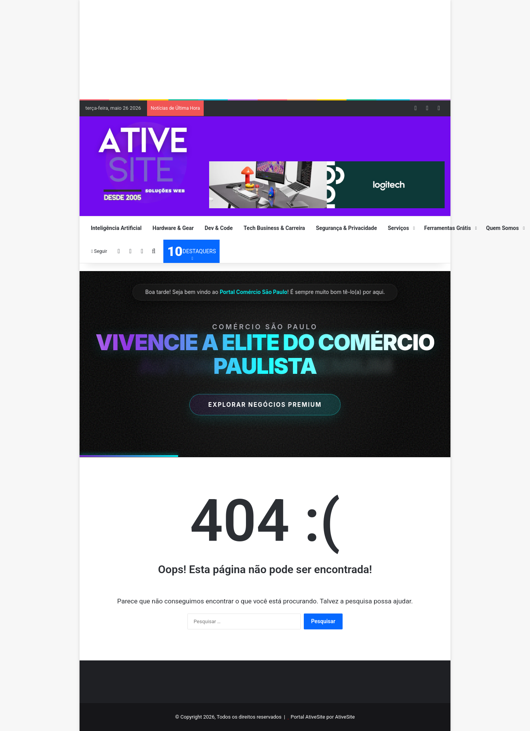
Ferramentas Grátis (447, 228)
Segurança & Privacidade (346, 228)
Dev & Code (218, 228)
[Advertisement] (268, 48)
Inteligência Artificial (116, 228)
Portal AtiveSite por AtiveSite (323, 717)
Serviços (398, 228)
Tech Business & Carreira (274, 228)
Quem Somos (502, 228)
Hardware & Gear (173, 228)
